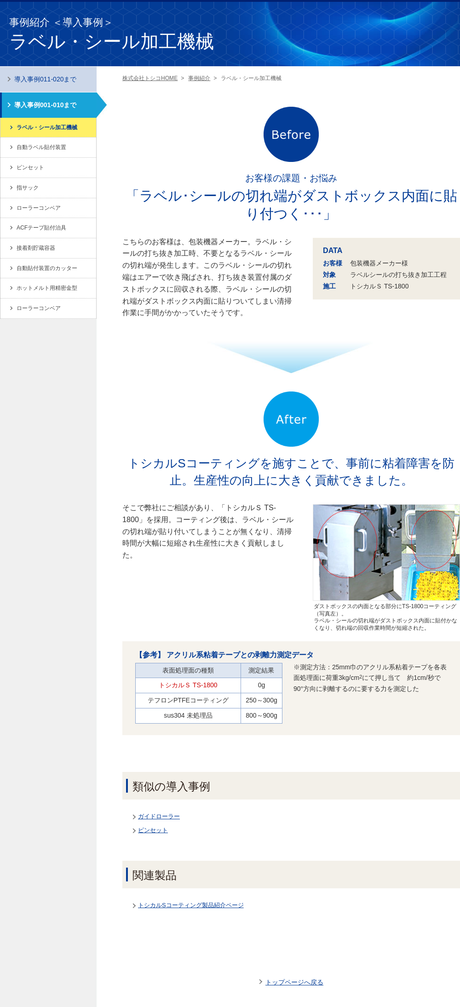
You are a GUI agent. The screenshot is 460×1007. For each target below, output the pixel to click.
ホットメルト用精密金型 (47, 288)
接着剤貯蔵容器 (36, 248)
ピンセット (153, 830)
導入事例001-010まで (45, 105)
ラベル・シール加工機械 (47, 127)
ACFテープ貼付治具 (41, 227)
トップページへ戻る (294, 982)
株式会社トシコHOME (150, 78)
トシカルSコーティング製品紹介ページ (191, 905)
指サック (28, 187)
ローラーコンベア (39, 208)
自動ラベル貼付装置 (41, 147)
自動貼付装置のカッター (47, 268)
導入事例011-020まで (45, 79)
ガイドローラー (159, 816)
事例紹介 (199, 78)
